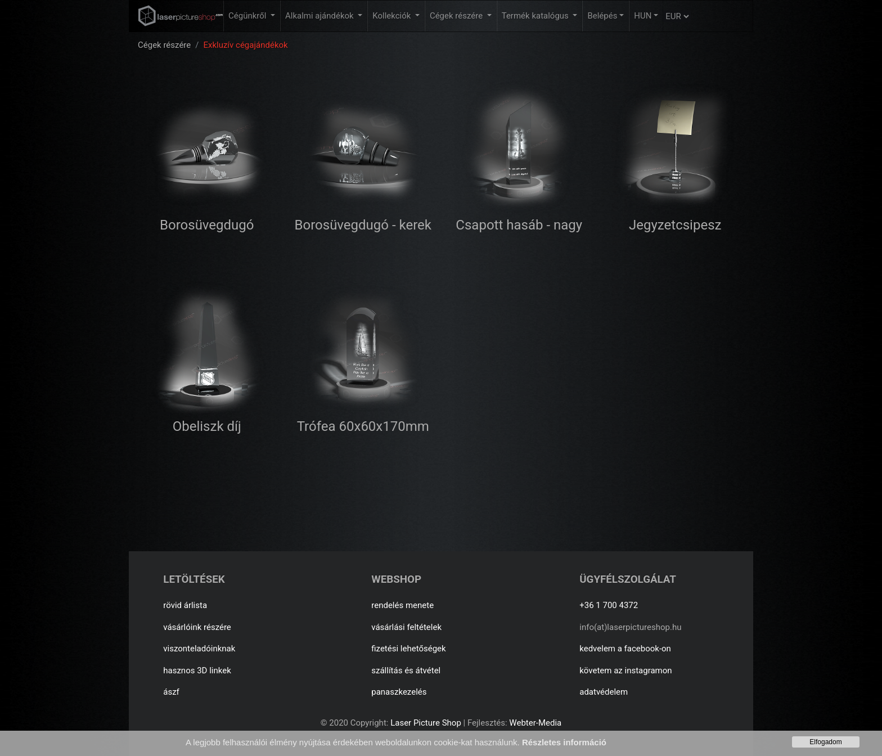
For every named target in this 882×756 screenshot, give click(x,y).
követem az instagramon (625, 670)
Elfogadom (825, 742)
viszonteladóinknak (199, 649)
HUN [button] (642, 16)
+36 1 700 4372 (608, 605)
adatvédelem (603, 692)
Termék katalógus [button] (536, 16)
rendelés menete (402, 605)
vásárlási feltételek (406, 627)
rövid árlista (185, 605)
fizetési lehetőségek (408, 649)
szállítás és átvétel (405, 670)
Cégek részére (164, 45)
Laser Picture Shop (425, 723)
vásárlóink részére (197, 627)
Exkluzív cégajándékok (245, 45)
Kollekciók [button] (392, 16)
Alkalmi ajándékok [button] (320, 16)
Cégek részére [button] (457, 16)
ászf (171, 692)
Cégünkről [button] (248, 16)
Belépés (602, 16)
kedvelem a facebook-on (625, 649)
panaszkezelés (398, 692)
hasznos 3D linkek (197, 670)
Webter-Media (535, 723)
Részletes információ (564, 742)
